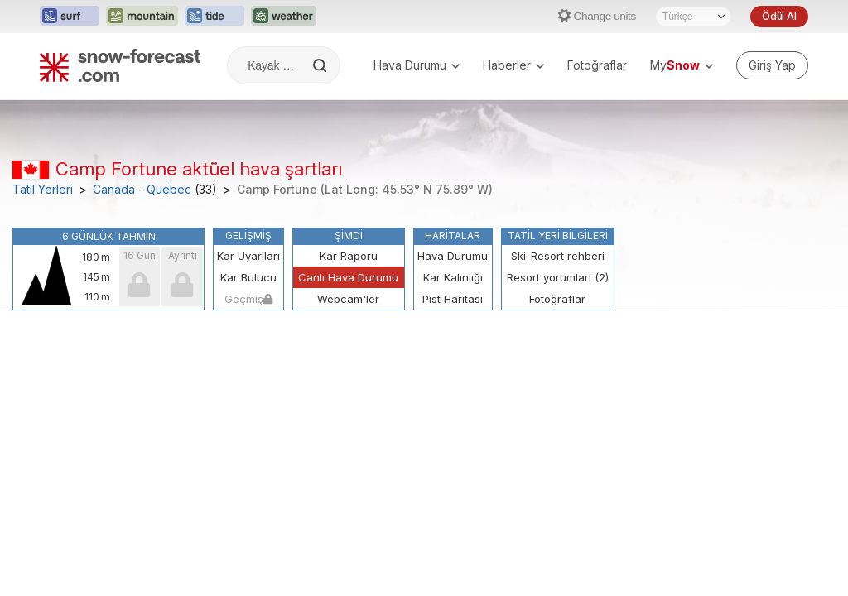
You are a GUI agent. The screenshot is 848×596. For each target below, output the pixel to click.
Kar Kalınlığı (453, 277)
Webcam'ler (348, 298)
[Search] (321, 65)
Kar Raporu (349, 255)
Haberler (513, 65)
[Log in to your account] (772, 65)
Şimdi (349, 235)
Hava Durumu (416, 65)
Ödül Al (779, 16)
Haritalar (452, 235)
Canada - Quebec (142, 189)
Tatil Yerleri (42, 189)
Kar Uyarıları (248, 255)
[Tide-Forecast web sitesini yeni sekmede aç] (214, 16)
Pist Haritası (452, 298)
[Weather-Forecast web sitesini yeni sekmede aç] (283, 16)
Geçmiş (248, 298)
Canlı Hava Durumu (348, 277)
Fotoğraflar (597, 65)
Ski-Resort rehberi (558, 255)
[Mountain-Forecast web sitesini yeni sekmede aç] (142, 16)
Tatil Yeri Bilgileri (558, 235)
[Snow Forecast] (120, 65)
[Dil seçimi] (693, 16)
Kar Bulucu (248, 277)
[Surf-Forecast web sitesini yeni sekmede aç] (69, 16)
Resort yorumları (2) (558, 277)
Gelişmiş (248, 235)
